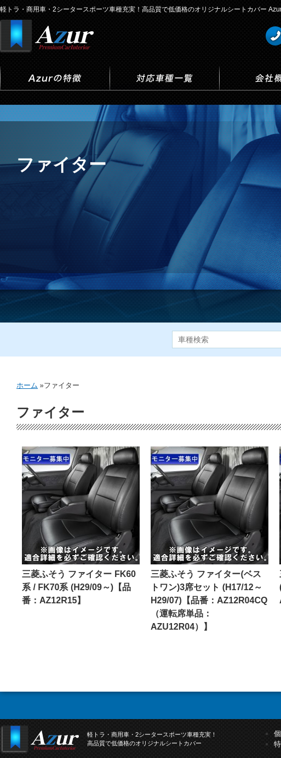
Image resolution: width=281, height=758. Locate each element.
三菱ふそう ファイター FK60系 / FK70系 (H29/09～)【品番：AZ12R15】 (79, 587)
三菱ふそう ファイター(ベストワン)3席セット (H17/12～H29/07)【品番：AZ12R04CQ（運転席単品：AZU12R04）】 (209, 600)
